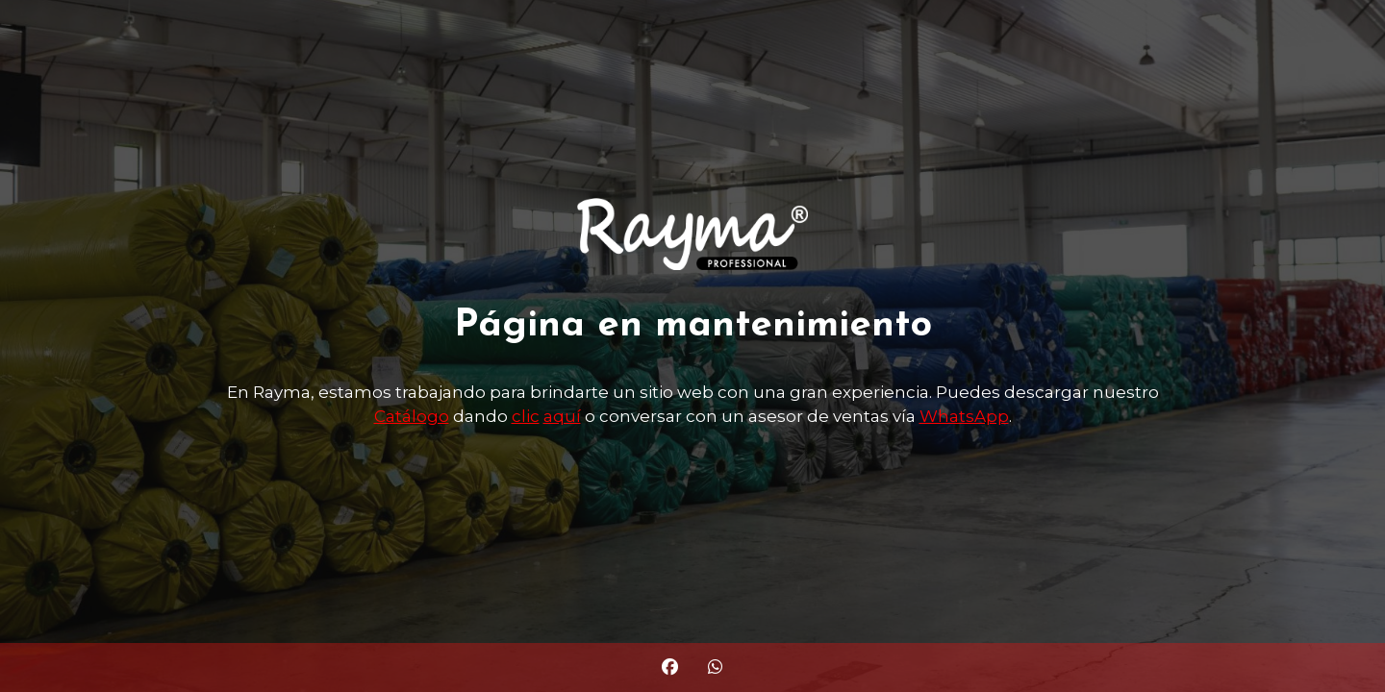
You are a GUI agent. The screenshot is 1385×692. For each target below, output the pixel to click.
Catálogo (411, 416)
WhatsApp (964, 416)
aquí (562, 416)
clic (526, 416)
